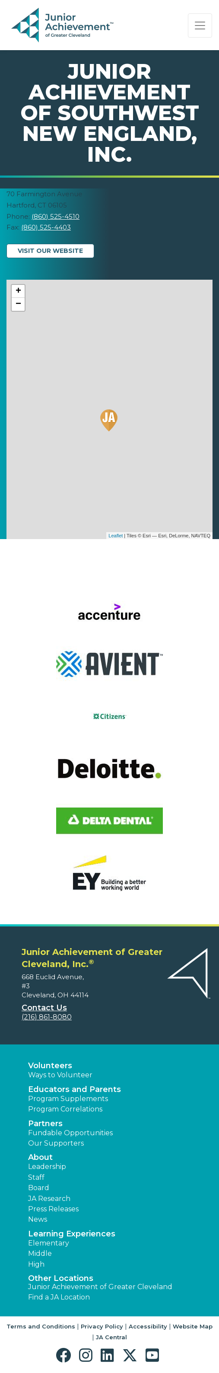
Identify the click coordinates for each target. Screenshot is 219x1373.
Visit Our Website (50, 251)
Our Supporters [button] (56, 1143)
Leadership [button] (47, 1166)
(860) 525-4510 (55, 216)
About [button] (40, 1157)
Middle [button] (40, 1253)
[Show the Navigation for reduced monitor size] (200, 25)
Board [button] (38, 1188)
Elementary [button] (48, 1243)
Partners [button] (45, 1123)
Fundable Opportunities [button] (70, 1133)
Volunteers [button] (50, 1066)
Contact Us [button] (44, 1008)
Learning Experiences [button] (71, 1234)
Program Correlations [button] (65, 1109)
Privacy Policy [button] (102, 1326)
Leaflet (115, 535)
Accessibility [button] (148, 1326)
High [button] (36, 1264)
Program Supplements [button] (68, 1099)
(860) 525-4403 (46, 227)
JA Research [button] (49, 1198)
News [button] (37, 1219)
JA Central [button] (111, 1337)
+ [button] (18, 291)
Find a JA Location (59, 1297)
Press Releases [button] (53, 1209)
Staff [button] (36, 1177)
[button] (65, 1355)
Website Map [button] (193, 1326)
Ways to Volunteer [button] (60, 1075)
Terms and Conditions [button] (40, 1326)
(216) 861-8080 (47, 1017)
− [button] (18, 304)
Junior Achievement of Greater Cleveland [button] (100, 1287)
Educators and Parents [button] (74, 1089)
